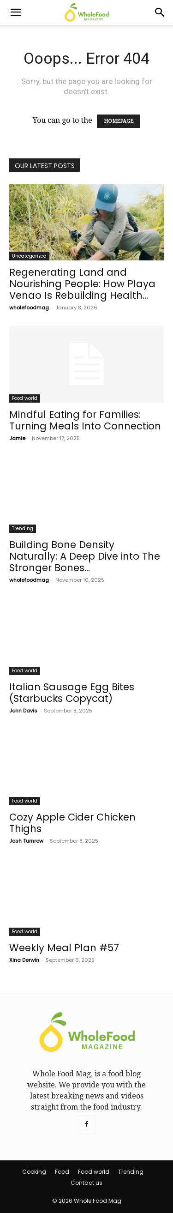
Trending (22, 528)
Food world (24, 398)
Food (62, 1172)
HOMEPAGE (118, 121)
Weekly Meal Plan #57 (64, 947)
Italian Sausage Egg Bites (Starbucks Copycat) (71, 692)
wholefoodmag (29, 307)
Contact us (86, 1183)
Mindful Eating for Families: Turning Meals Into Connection (85, 420)
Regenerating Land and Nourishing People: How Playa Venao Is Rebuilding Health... (82, 284)
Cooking (34, 1172)
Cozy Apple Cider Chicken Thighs (72, 822)
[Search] (160, 12)
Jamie (17, 438)
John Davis (23, 710)
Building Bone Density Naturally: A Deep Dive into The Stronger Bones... (84, 556)
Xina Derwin (24, 960)
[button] (15, 12)
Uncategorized (29, 256)
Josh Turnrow (26, 841)
